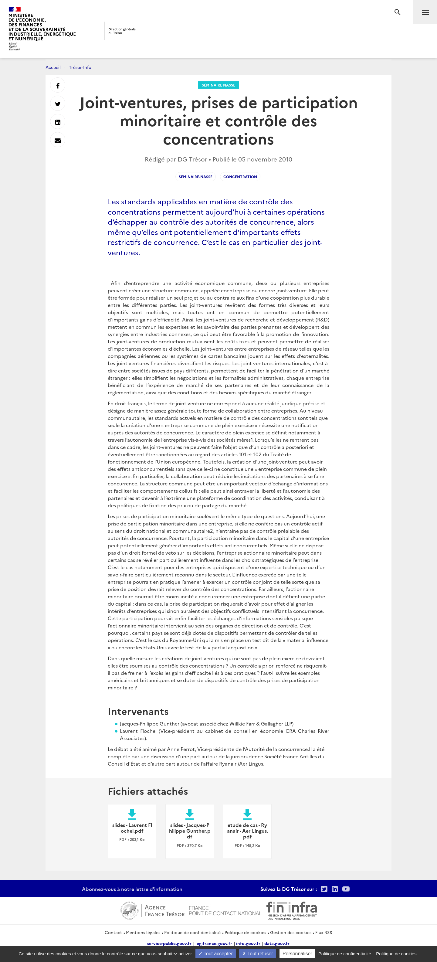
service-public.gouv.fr (169, 943)
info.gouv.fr (248, 943)
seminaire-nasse (195, 176)
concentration (240, 176)
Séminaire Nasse (218, 84)
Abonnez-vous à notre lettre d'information (132, 888)
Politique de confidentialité (192, 932)
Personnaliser (297, 953)
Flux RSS (323, 932)
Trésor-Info (80, 67)
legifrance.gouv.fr (213, 943)
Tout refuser (257, 953)
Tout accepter (215, 953)
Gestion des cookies (290, 932)
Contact (113, 932)
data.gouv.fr (277, 943)
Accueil (53, 67)
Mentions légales (143, 932)
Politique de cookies (245, 932)
